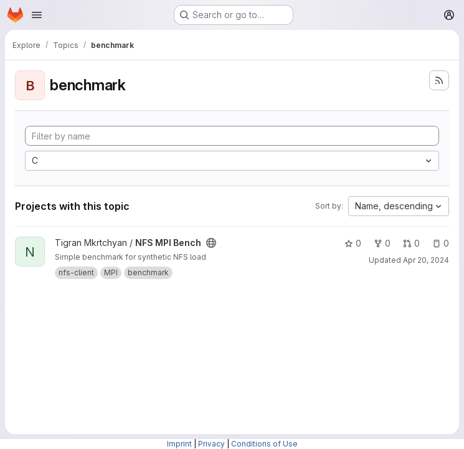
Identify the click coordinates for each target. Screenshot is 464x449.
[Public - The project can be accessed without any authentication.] (211, 243)
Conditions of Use (264, 443)
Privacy (211, 443)
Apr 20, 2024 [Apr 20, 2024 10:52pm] (426, 260)
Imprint (179, 443)
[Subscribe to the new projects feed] (439, 80)
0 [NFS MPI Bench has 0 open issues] (440, 243)
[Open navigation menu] (37, 15)
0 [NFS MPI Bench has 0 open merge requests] (411, 243)
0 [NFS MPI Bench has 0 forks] (382, 243)
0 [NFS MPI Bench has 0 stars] (352, 243)
